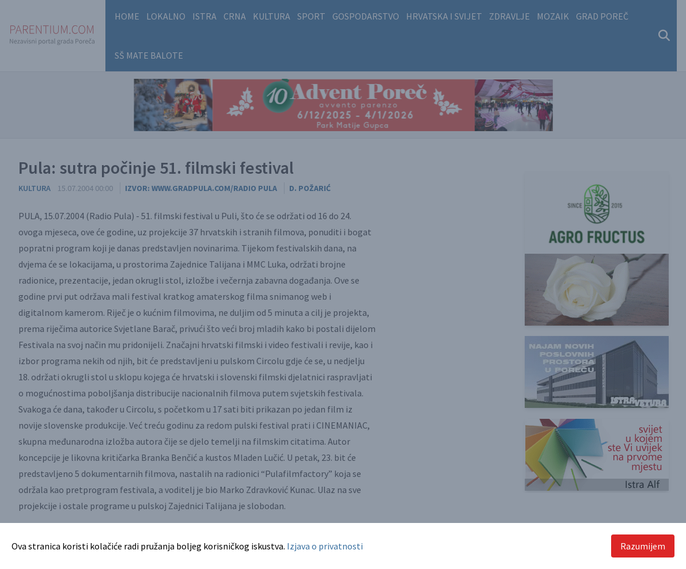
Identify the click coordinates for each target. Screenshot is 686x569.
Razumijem (642, 546)
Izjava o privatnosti (325, 546)
